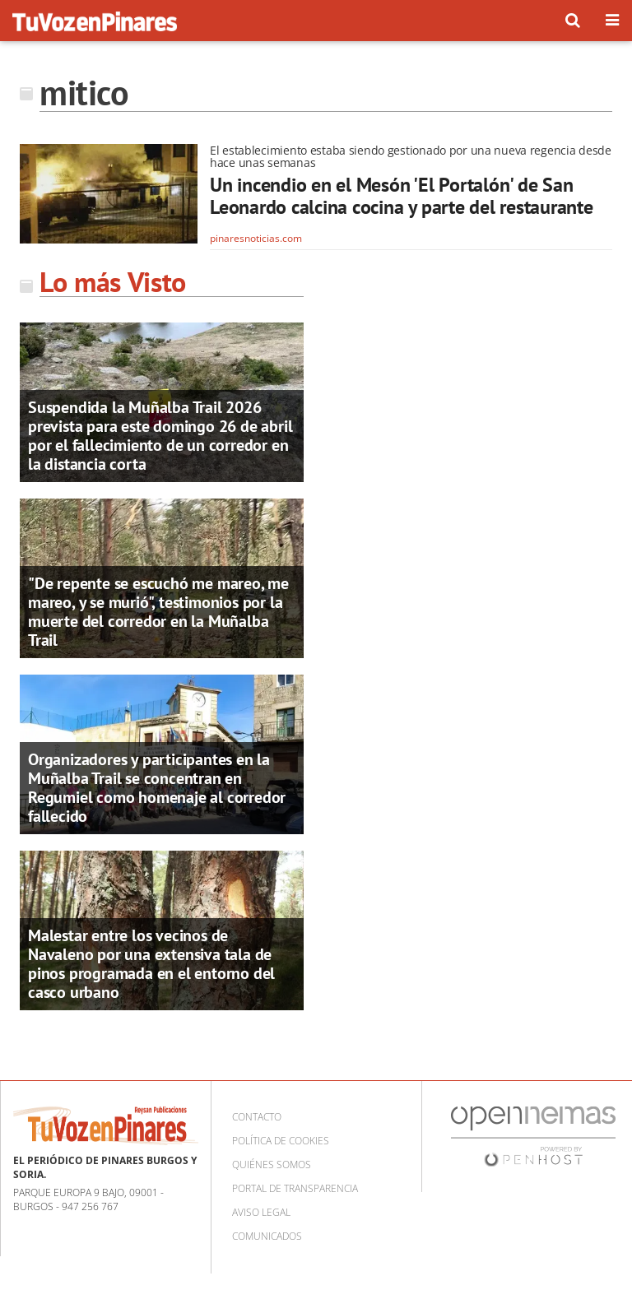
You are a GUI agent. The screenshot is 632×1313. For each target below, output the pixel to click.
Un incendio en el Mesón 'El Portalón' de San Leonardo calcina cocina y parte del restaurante (401, 196)
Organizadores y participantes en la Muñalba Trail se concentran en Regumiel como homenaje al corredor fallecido (157, 788)
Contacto (256, 1117)
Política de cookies (280, 1141)
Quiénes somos (271, 1164)
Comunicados (267, 1236)
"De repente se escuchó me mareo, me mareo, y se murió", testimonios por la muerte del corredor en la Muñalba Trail (158, 612)
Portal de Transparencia (295, 1188)
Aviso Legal (261, 1212)
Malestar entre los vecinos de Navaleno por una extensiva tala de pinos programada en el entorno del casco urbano (151, 964)
